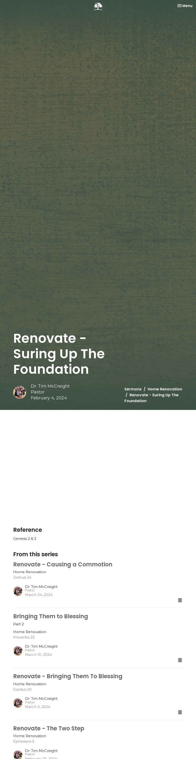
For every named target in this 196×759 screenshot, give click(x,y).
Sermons (133, 389)
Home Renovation (165, 389)
